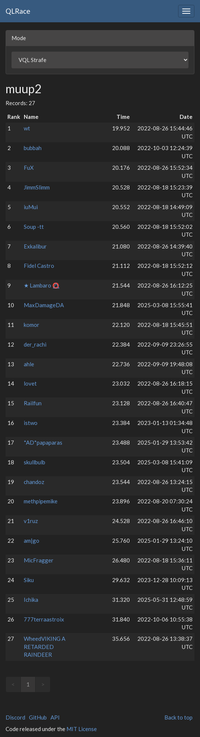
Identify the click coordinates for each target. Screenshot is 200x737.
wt (27, 128)
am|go (31, 540)
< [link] (13, 684)
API (55, 717)
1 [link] (28, 684)
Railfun (33, 403)
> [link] (43, 684)
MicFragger (38, 560)
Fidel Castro (39, 265)
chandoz (34, 481)
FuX (29, 167)
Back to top (178, 717)
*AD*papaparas (43, 442)
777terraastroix (44, 619)
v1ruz (31, 520)
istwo (30, 422)
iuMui (31, 207)
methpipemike (41, 501)
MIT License (81, 728)
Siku (29, 580)
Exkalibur (35, 246)
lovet (30, 383)
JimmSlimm (37, 187)
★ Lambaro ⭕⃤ (41, 285)
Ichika (31, 599)
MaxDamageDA (44, 305)
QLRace (18, 11)
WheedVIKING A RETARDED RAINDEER (44, 646)
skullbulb (34, 462)
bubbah (33, 148)
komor (31, 324)
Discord (15, 717)
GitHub (38, 717)
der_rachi (35, 344)
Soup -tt (34, 226)
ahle (29, 364)
